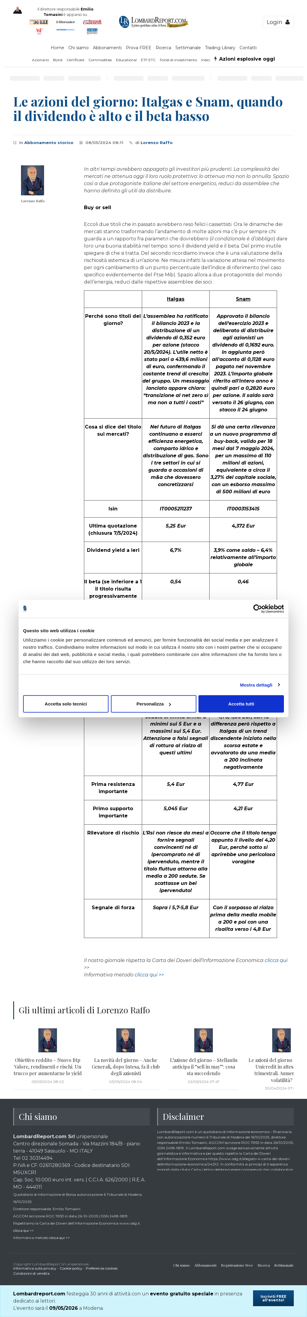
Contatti (248, 47)
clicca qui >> (149, 975)
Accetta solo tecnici (66, 703)
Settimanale (188, 47)
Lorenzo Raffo (157, 142)
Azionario (40, 60)
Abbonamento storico (48, 142)
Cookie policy (71, 1268)
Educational (126, 60)
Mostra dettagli (256, 684)
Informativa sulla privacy (34, 1268)
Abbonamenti (107, 47)
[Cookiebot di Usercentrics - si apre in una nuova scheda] (257, 608)
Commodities (100, 60)
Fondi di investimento (178, 60)
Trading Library (220, 47)
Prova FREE (138, 47)
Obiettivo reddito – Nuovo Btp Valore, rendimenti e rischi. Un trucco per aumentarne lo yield (47, 1067)
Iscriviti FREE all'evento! (273, 1298)
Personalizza (153, 703)
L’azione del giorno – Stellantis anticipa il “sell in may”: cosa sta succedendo (203, 1067)
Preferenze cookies (102, 1268)
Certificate (75, 60)
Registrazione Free (237, 1265)
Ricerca (163, 47)
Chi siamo (78, 47)
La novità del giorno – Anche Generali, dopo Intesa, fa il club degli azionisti (126, 1067)
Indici (205, 60)
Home (57, 47)
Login (278, 22)
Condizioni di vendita (31, 1273)
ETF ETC (148, 60)
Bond (57, 60)
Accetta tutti (241, 703)
